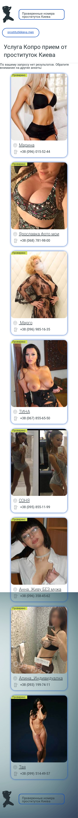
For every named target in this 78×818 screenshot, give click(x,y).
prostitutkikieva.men (20, 32)
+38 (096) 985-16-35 (35, 329)
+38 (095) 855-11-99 (35, 507)
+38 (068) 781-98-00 (35, 240)
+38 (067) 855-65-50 (35, 418)
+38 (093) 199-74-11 (35, 685)
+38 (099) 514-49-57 (35, 774)
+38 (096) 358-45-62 (35, 596)
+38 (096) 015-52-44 (35, 152)
